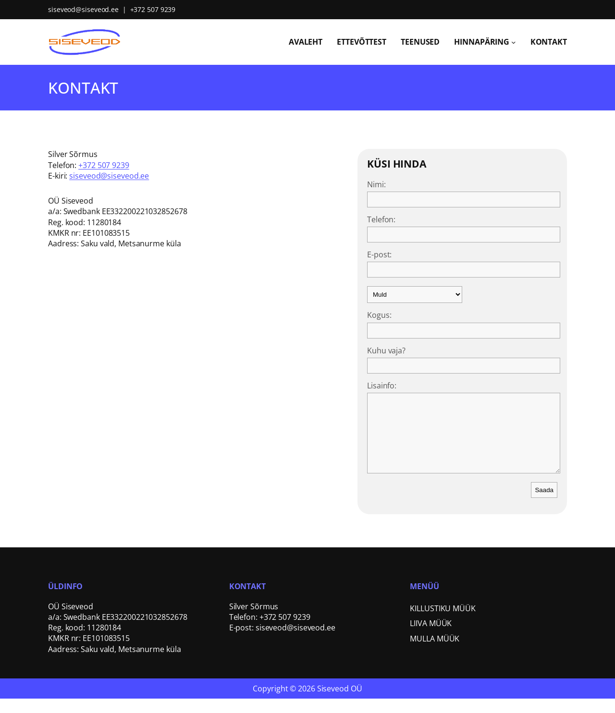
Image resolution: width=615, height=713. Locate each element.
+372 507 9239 (153, 9)
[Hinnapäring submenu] (513, 41)
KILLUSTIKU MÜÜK (443, 622)
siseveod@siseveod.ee (83, 9)
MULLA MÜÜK (434, 653)
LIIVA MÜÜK (431, 637)
